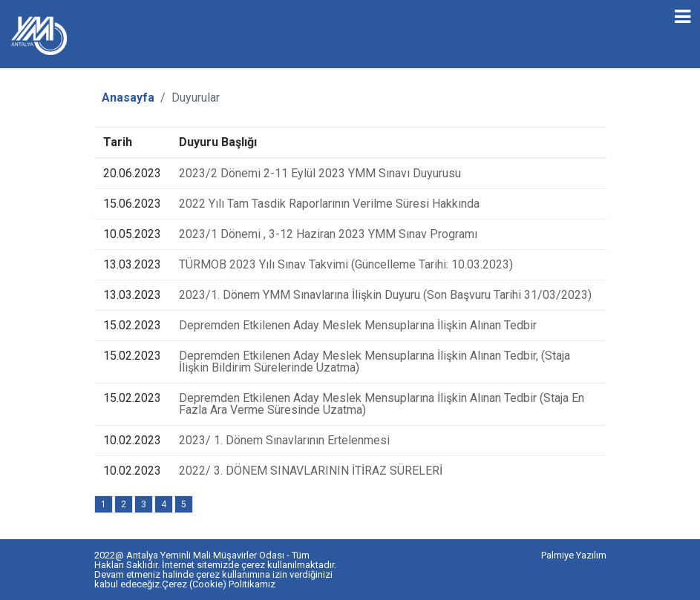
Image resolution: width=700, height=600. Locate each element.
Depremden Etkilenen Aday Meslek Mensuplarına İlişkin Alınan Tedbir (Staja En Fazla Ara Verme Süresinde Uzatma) (381, 404)
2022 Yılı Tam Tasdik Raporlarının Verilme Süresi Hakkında (329, 204)
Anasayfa (128, 97)
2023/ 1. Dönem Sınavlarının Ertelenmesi (284, 440)
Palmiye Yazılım (573, 555)
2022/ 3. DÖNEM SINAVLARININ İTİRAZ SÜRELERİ (310, 471)
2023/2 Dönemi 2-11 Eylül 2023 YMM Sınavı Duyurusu (320, 173)
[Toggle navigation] (682, 16)
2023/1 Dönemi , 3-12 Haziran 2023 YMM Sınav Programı (328, 234)
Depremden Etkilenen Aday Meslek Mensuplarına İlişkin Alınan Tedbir (358, 325)
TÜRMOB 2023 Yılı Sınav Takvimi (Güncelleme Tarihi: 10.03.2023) (346, 264)
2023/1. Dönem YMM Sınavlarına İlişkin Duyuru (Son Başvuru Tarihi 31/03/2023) (385, 295)
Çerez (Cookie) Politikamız (218, 584)
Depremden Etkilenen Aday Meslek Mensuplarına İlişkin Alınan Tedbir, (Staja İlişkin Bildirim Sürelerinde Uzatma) (374, 362)
